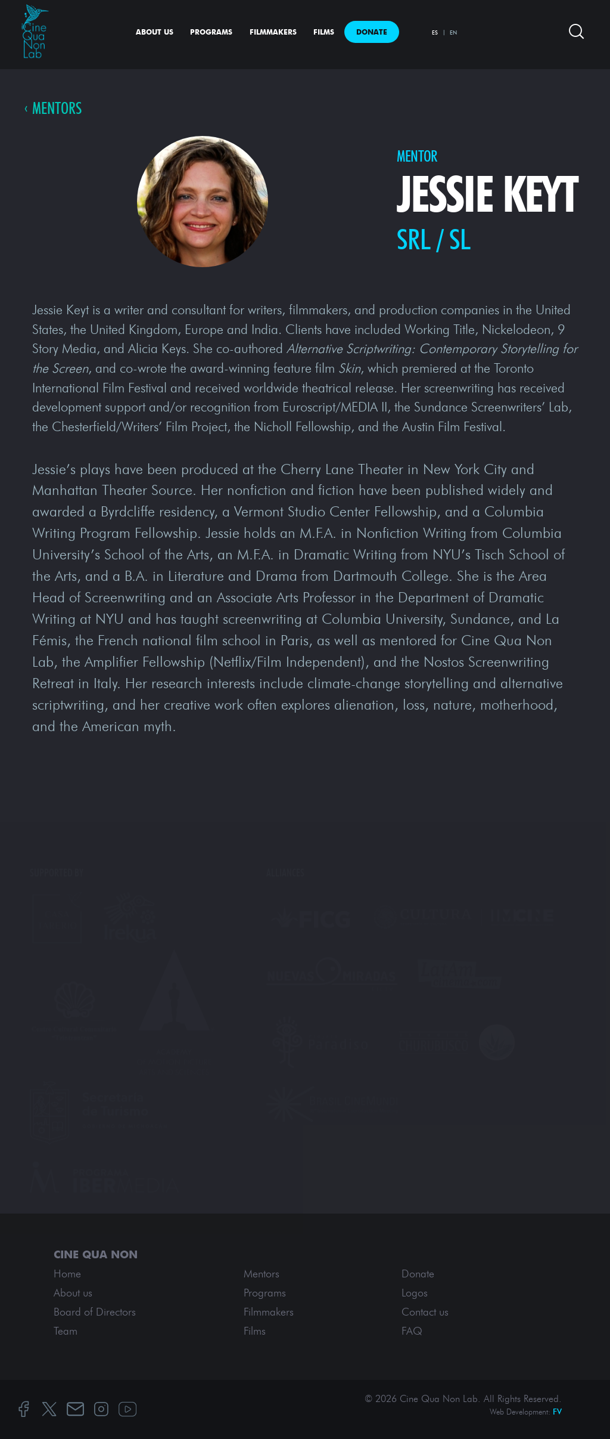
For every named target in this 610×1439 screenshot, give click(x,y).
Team (65, 1331)
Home (67, 1273)
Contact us (425, 1312)
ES (435, 32)
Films (323, 31)
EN (453, 32)
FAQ (412, 1331)
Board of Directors (95, 1312)
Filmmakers (273, 31)
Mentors (57, 109)
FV (557, 1411)
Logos (415, 1292)
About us (154, 31)
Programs (211, 31)
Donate (371, 31)
